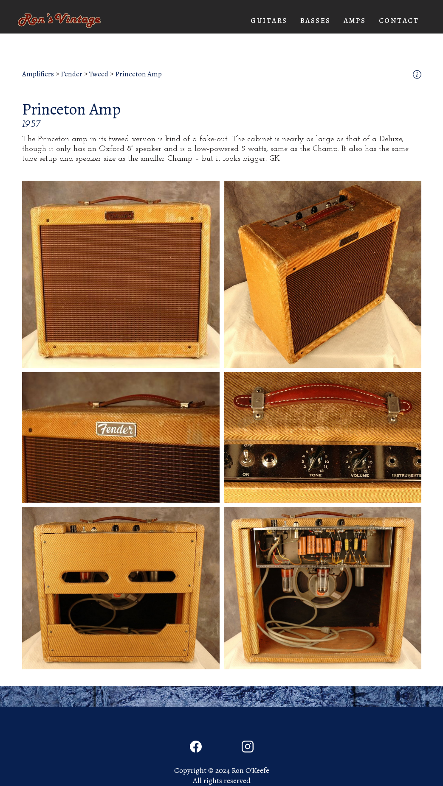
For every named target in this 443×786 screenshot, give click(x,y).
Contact (399, 20)
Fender (71, 74)
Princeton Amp (138, 74)
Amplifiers (38, 74)
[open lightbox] (121, 274)
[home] (59, 20)
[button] (269, 21)
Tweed (98, 74)
